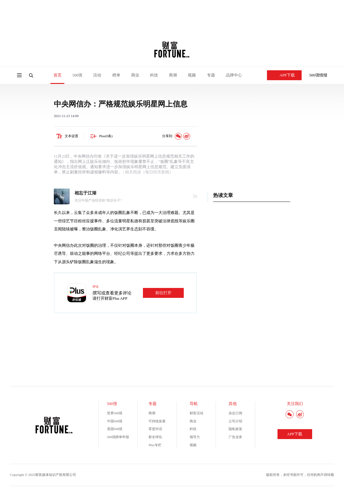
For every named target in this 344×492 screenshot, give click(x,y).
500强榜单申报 (118, 437)
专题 (211, 75)
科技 (154, 75)
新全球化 (155, 437)
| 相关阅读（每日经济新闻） (147, 172)
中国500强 (115, 421)
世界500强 (115, 413)
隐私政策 (235, 429)
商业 (135, 75)
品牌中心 (234, 75)
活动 (97, 75)
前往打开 (163, 293)
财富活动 (196, 413)
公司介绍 (235, 421)
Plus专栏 (154, 445)
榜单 (116, 75)
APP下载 (284, 75)
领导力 (195, 437)
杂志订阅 (235, 413)
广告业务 (235, 437)
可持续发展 (157, 421)
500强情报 (318, 75)
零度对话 (155, 429)
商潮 (173, 75)
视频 (192, 75)
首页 (58, 75)
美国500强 (115, 429)
